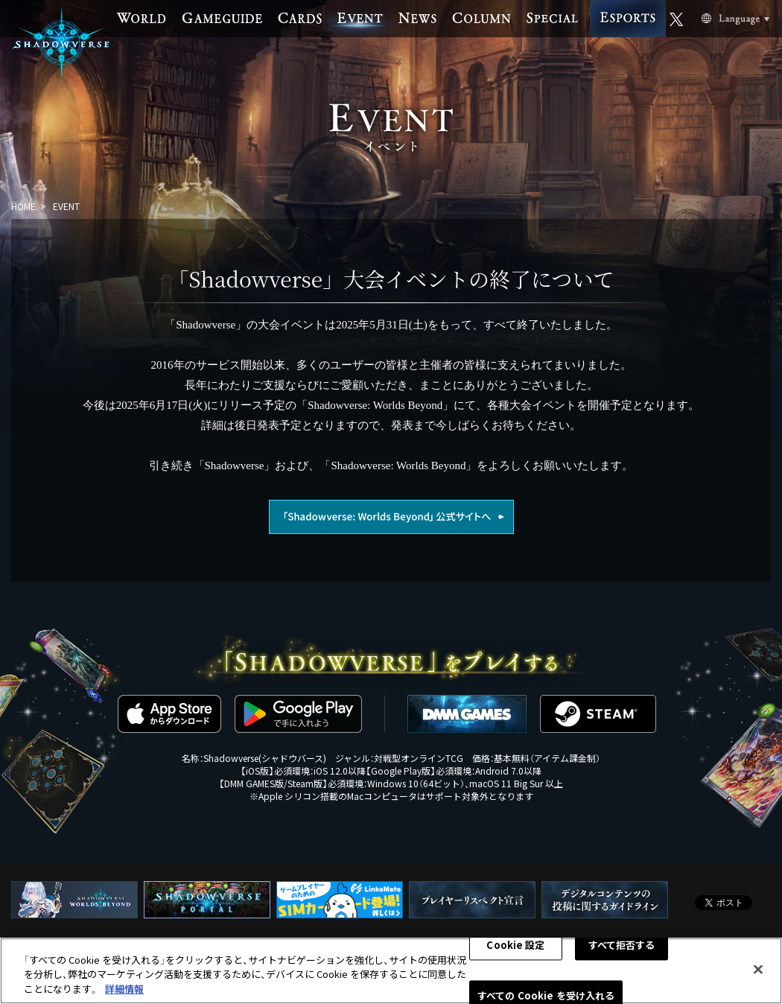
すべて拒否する (621, 948)
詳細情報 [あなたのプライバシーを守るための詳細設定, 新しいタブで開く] (124, 992)
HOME (23, 206)
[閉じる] (758, 972)
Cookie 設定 (515, 948)
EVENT (66, 206)
